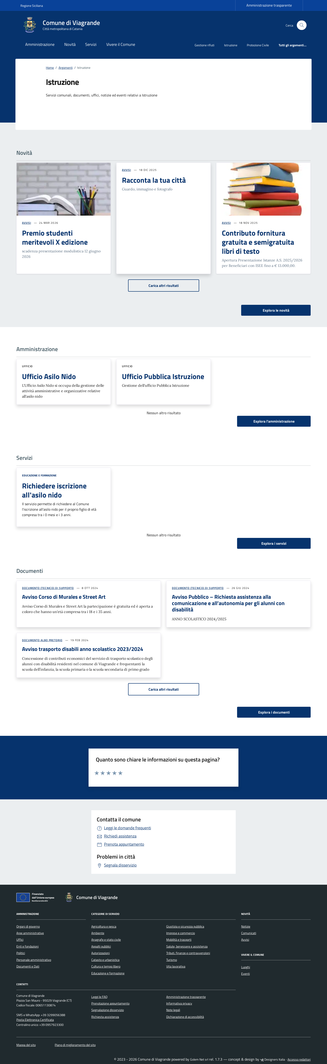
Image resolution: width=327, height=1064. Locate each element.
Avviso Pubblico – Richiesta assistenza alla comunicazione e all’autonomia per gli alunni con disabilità (228, 603)
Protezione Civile (258, 45)
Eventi (245, 973)
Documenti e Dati (27, 966)
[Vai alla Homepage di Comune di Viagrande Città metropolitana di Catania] (62, 25)
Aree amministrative (30, 933)
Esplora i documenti (274, 712)
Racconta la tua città (154, 180)
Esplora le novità (276, 310)
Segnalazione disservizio (107, 1009)
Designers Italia (272, 1059)
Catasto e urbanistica (105, 959)
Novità (70, 44)
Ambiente (97, 933)
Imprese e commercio (180, 933)
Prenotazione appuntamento (110, 1003)
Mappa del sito (26, 1044)
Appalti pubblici (101, 946)
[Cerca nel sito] (302, 25)
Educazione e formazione (39, 475)
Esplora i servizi (273, 543)
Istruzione (230, 45)
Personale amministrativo (33, 959)
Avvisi (245, 939)
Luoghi (245, 967)
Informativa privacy (179, 1003)
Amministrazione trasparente (269, 5)
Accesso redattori (299, 1059)
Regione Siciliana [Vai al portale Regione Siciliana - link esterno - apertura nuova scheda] (31, 5)
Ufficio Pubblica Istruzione (163, 376)
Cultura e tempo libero (105, 966)
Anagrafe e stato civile (106, 939)
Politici (20, 953)
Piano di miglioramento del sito (75, 1044)
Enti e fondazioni (27, 946)
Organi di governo (28, 926)
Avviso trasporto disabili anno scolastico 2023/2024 (82, 649)
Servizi (91, 44)
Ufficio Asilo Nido (49, 376)
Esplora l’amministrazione (274, 421)
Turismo (171, 959)
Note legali (173, 1009)
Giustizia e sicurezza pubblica (185, 926)
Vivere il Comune (120, 44)
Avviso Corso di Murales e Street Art (64, 597)
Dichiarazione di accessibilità (185, 1016)
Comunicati (248, 933)
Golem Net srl (199, 1059)
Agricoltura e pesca (103, 926)
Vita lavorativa (175, 966)
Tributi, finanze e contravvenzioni (188, 953)
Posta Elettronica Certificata (35, 1019)
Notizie (245, 926)
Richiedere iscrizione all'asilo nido (54, 490)
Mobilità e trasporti (178, 939)
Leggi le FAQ (99, 996)
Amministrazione (39, 44)
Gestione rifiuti (204, 45)
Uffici (19, 939)
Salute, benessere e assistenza (187, 946)
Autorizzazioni (100, 953)
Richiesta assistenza (105, 1016)
